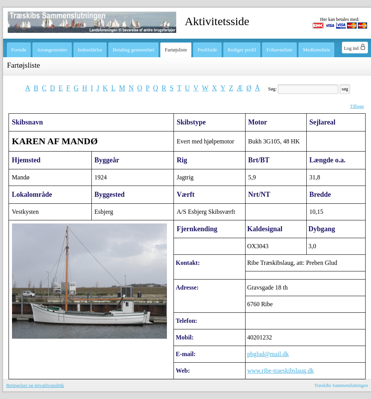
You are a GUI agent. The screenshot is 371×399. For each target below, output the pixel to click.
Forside (18, 50)
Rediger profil (242, 50)
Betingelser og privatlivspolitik (35, 385)
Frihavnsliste (279, 50)
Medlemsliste (316, 50)
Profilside (207, 50)
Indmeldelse (90, 50)
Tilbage (357, 106)
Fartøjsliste (176, 50)
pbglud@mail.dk (268, 354)
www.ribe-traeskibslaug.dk (280, 370)
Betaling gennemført (133, 50)
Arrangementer (52, 50)
